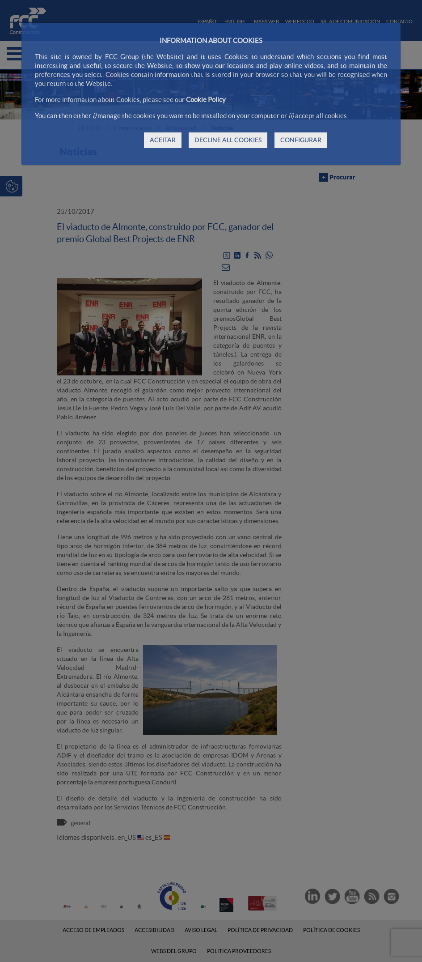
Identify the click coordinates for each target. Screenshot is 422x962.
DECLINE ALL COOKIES (228, 140)
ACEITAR (163, 140)
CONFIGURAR (300, 140)
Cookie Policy (206, 99)
